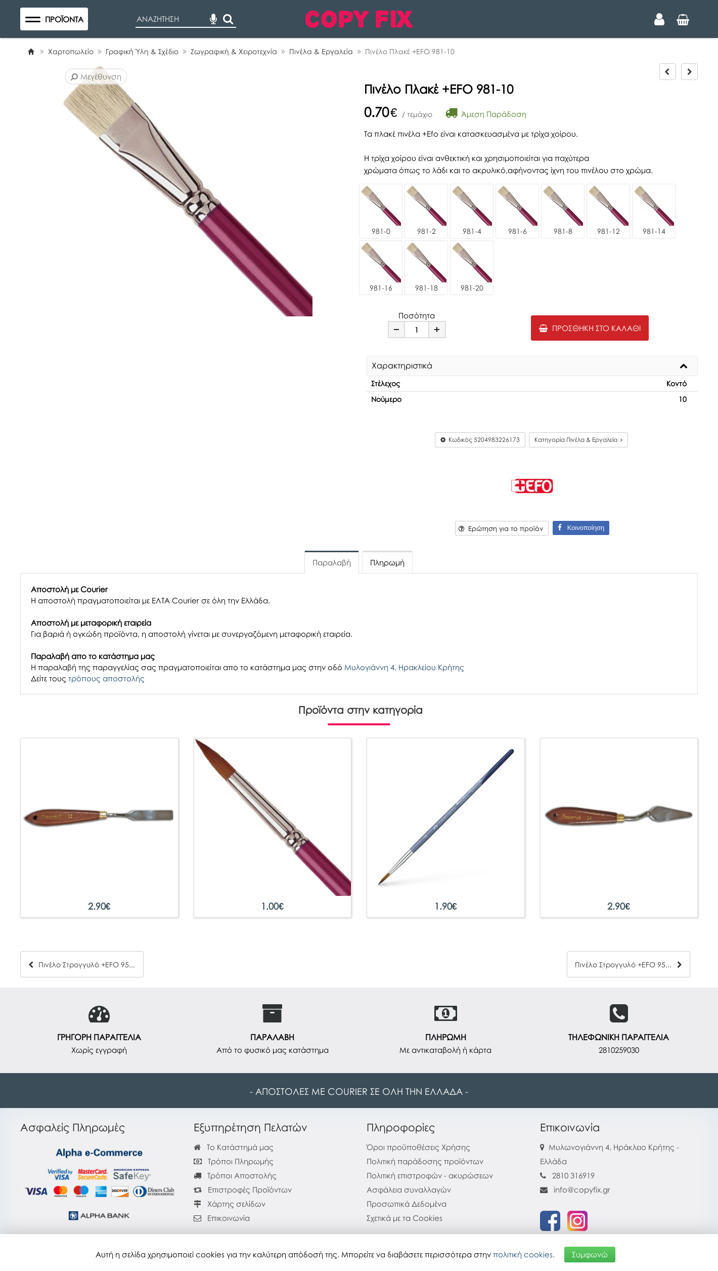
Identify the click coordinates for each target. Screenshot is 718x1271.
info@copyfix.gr (575, 1189)
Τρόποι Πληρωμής (234, 1161)
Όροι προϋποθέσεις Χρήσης (418, 1147)
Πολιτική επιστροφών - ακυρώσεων (430, 1175)
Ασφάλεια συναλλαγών (409, 1189)
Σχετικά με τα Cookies (404, 1217)
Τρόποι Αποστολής (235, 1175)
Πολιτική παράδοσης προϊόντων (425, 1161)
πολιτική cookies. (524, 1254)
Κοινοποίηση (581, 527)
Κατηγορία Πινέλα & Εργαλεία (578, 439)
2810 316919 (573, 1175)
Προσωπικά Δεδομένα (406, 1203)
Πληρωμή (387, 562)
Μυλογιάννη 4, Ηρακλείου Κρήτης (404, 667)
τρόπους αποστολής (106, 678)
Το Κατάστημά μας (234, 1147)
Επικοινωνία (228, 1217)
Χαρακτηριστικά (402, 366)
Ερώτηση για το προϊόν (501, 528)
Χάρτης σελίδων (229, 1203)
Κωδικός (480, 439)
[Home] (31, 51)
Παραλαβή (331, 562)
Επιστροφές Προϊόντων (243, 1189)
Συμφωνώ (590, 1254)
